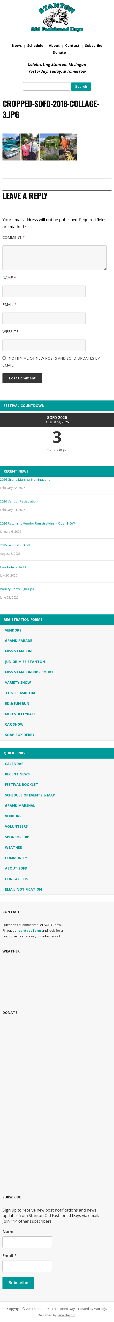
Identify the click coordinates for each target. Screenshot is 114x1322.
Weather (13, 847)
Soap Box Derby (19, 734)
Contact (72, 45)
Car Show (14, 724)
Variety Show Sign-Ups (17, 589)
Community (16, 857)
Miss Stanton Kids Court (29, 672)
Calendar (14, 763)
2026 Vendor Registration (19, 501)
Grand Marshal (20, 805)
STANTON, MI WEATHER (57, 980)
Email (9, 304)
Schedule (35, 45)
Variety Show (18, 682)
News (17, 45)
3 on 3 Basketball (22, 692)
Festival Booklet (21, 784)
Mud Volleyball (20, 714)
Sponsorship (17, 837)
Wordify (100, 1308)
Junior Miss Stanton (25, 661)
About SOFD (16, 868)
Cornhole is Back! (13, 567)
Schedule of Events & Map (30, 795)
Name (9, 277)
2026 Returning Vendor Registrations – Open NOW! (38, 523)
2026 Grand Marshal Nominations (25, 479)
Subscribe (93, 45)
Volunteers (16, 826)
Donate (59, 52)
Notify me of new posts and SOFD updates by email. (51, 362)
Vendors (13, 630)
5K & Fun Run (17, 703)
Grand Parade (18, 640)
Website (10, 331)
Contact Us (16, 878)
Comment (13, 237)
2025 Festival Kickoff (15, 545)
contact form (30, 930)
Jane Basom (66, 1315)
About (54, 45)
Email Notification (23, 889)
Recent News (17, 774)
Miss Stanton (18, 651)
